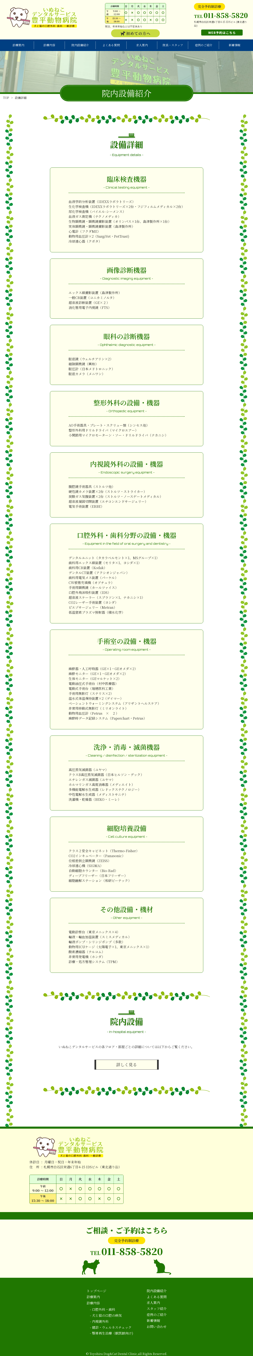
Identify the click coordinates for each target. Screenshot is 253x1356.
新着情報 (234, 45)
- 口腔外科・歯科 (102, 1309)
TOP (6, 98)
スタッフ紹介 (157, 1308)
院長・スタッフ (173, 45)
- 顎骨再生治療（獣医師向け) (111, 1333)
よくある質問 (111, 45)
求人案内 (142, 45)
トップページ (96, 1290)
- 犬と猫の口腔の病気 (106, 1315)
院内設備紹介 (80, 45)
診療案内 (18, 45)
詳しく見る (126, 1065)
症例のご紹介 (203, 45)
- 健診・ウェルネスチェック (111, 1327)
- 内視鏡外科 (99, 1321)
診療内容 (49, 45)
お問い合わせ (157, 1326)
